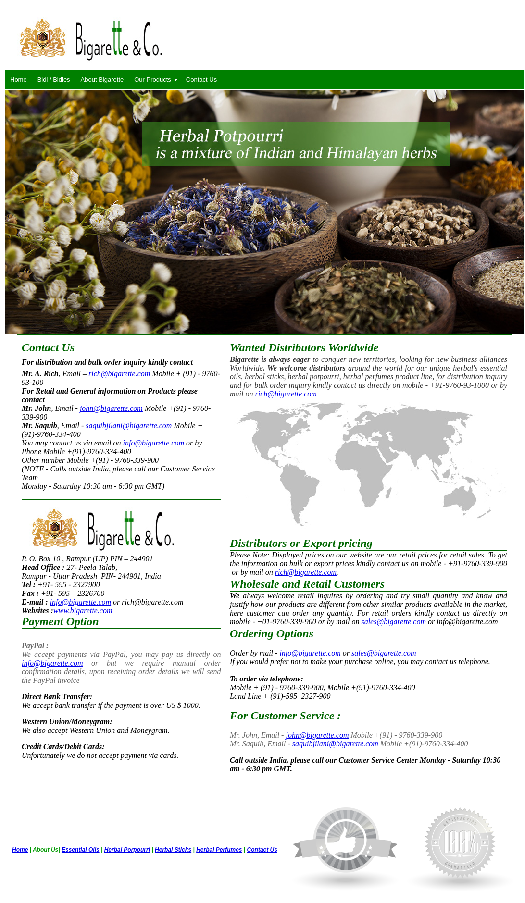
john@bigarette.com (111, 408)
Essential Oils (81, 849)
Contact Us (201, 79)
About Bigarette (102, 79)
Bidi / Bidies (54, 79)
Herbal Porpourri (127, 849)
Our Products (152, 79)
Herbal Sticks (173, 849)
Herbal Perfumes (219, 849)
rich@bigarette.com (119, 374)
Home (18, 79)
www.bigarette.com (82, 610)
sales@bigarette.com (393, 622)
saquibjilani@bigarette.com (129, 425)
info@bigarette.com (153, 443)
